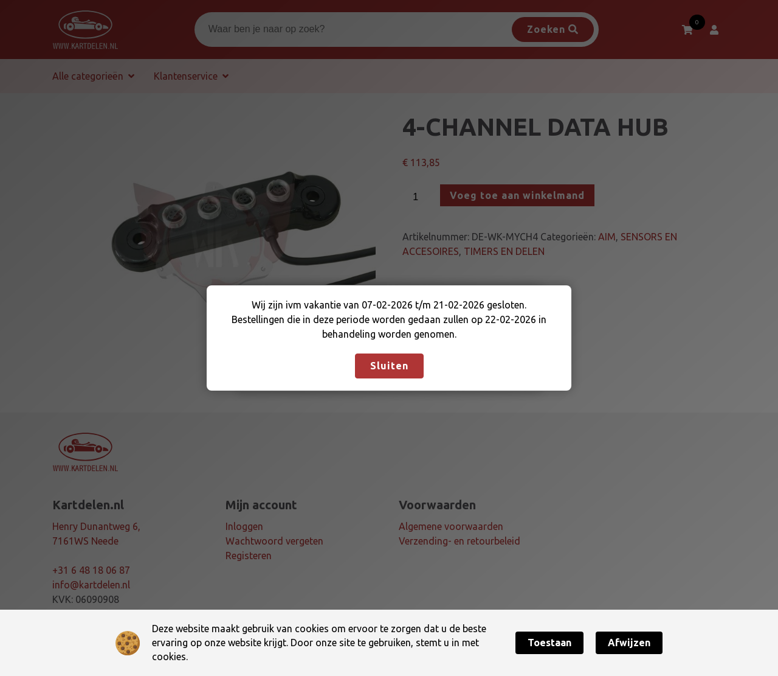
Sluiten (389, 365)
